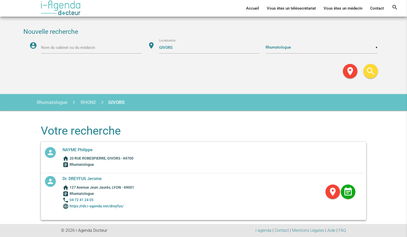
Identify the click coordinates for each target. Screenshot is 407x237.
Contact (377, 8)
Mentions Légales (308, 230)
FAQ (342, 230)
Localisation (167, 40)
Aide (331, 230)
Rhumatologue (52, 102)
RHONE (88, 102)
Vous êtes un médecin (343, 8)
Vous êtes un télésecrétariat (291, 8)
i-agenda (263, 230)
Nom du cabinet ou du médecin (68, 47)
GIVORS (116, 102)
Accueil (252, 8)
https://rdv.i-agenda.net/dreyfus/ (96, 206)
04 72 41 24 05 (81, 200)
